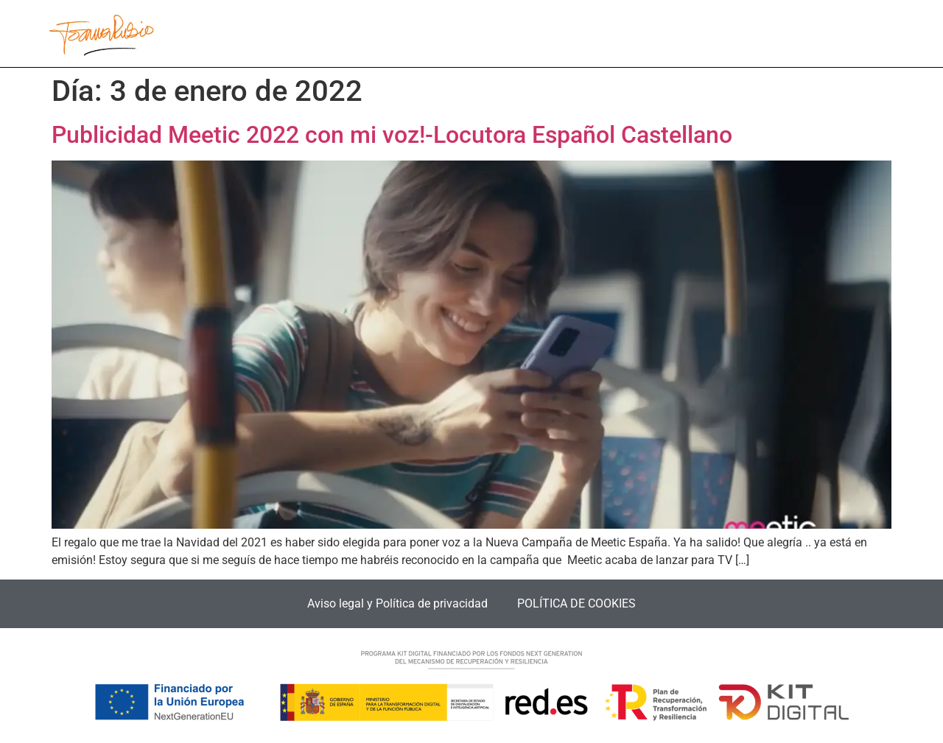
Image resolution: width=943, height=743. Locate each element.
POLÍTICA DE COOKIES (576, 603)
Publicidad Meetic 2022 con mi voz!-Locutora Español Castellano (392, 135)
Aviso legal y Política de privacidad (397, 603)
